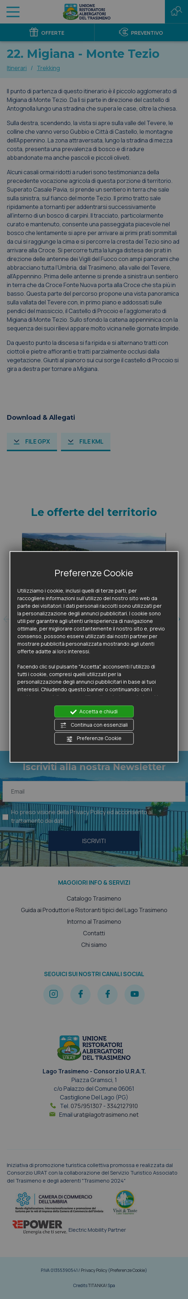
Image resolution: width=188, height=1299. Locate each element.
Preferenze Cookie (94, 738)
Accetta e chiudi (94, 711)
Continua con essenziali (94, 725)
